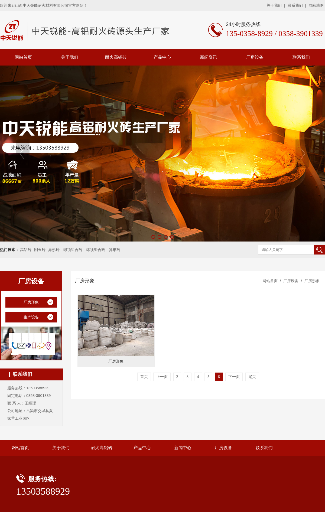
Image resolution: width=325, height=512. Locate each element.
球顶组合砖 (72, 249)
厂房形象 (311, 281)
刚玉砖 (40, 249)
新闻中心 (182, 447)
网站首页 (23, 57)
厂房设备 (255, 57)
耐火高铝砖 (116, 57)
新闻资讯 (208, 57)
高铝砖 (25, 249)
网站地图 (316, 5)
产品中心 (162, 57)
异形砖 (54, 249)
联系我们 (295, 5)
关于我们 (274, 5)
